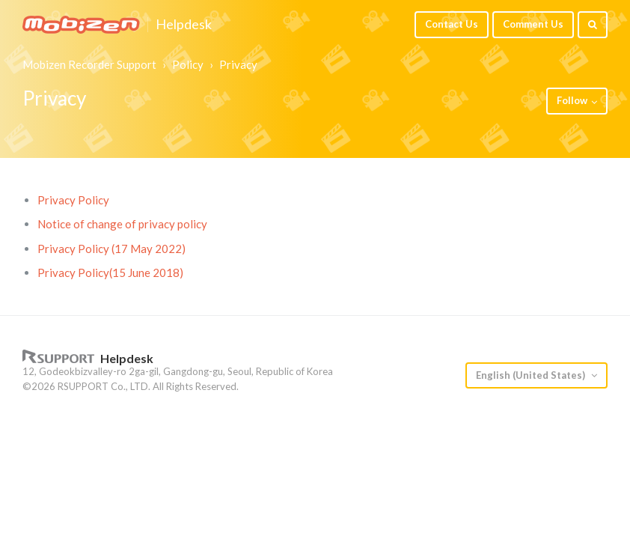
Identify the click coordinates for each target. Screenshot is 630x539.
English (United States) (531, 375)
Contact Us (451, 24)
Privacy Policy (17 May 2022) (111, 248)
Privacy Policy (73, 200)
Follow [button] (572, 100)
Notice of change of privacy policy (122, 224)
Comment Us (533, 24)
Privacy (238, 64)
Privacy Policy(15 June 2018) (110, 272)
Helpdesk (184, 24)
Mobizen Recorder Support (89, 64)
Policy (188, 64)
